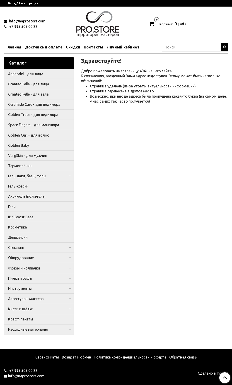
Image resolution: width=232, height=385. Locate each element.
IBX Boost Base (20, 217)
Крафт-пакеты (20, 319)
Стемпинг (16, 247)
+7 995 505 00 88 (22, 26)
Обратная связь (183, 357)
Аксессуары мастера (26, 299)
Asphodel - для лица (25, 74)
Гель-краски (18, 186)
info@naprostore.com (26, 21)
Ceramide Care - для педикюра (34, 104)
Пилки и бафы (20, 278)
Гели (12, 207)
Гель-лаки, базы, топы (27, 176)
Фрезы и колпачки (24, 268)
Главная (13, 47)
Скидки (73, 47)
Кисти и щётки (20, 309)
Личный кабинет (123, 47)
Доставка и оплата (44, 47)
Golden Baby (18, 145)
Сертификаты (47, 357)
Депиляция (18, 237)
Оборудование (21, 258)
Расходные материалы (28, 329)
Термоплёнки (19, 166)
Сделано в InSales (213, 373)
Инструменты (20, 288)
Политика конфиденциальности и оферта (130, 357)
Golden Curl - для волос (28, 135)
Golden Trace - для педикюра (33, 115)
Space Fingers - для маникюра (33, 125)
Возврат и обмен (76, 357)
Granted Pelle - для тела (28, 94)
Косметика (17, 227)
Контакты (93, 47)
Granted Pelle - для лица (28, 84)
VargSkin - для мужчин (27, 156)
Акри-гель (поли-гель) (27, 196)
